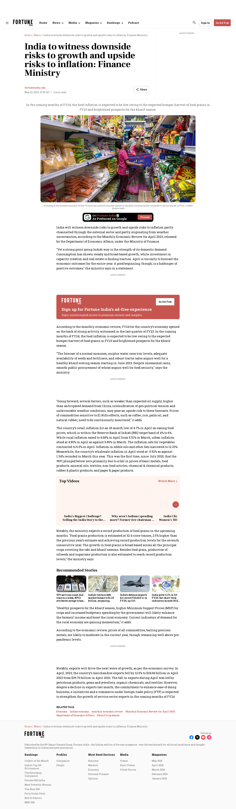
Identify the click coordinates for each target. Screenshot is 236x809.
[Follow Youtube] (203, 737)
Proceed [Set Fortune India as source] (144, 217)
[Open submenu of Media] (74, 23)
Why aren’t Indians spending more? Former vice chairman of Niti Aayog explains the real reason (132, 521)
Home (43, 22)
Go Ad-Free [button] (222, 22)
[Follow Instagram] (209, 737)
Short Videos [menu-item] (127, 765)
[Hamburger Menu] (7, 22)
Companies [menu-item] (63, 760)
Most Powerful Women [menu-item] (38, 784)
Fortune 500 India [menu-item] (35, 780)
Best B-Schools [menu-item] (33, 798)
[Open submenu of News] (57, 23)
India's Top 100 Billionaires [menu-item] (33, 767)
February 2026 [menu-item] (160, 774)
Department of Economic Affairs (75, 715)
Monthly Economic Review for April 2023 (150, 711)
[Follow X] (197, 737)
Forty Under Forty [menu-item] (35, 793)
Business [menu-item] (93, 760)
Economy (61, 711)
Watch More (166, 481)
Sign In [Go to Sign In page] (205, 22)
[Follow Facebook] (191, 737)
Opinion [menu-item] (93, 778)
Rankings (31, 754)
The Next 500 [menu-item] (32, 789)
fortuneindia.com (35, 87)
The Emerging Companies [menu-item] (33, 774)
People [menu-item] (60, 765)
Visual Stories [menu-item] (128, 769)
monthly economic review (107, 711)
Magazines (159, 754)
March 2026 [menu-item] (158, 769)
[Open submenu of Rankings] (115, 23)
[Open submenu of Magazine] (93, 23)
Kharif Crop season (108, 715)
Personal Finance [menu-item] (98, 774)
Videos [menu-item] (124, 760)
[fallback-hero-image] (71, 583)
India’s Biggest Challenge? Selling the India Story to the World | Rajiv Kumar (83, 519)
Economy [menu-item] (93, 769)
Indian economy (79, 711)
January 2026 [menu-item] (159, 778)
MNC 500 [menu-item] (30, 802)
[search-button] (194, 23)
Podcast (133, 22)
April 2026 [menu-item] (158, 765)
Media (124, 754)
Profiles (61, 754)
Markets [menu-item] (93, 765)
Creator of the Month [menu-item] (37, 760)
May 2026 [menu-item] (157, 760)
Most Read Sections (101, 754)
